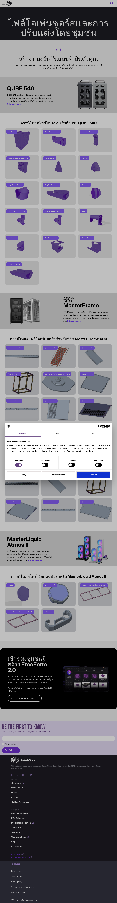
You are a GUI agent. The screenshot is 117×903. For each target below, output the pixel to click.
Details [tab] (59, 433)
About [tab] (94, 433)
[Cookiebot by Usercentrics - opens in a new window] (99, 426)
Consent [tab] (23, 433)
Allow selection (58, 475)
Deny (24, 475)
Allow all (93, 475)
